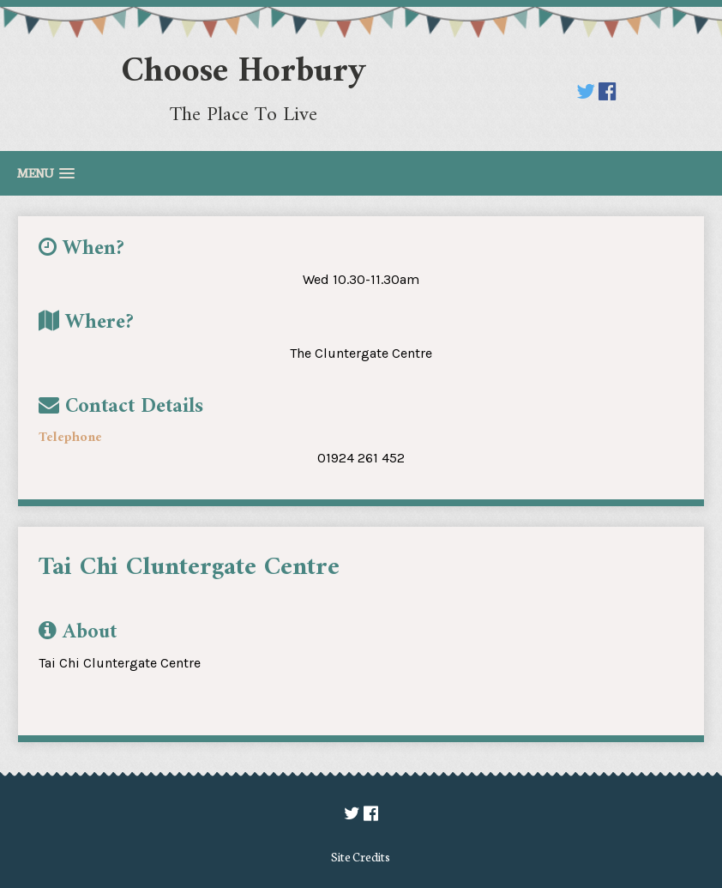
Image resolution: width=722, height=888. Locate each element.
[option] (350, 599)
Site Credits (360, 856)
